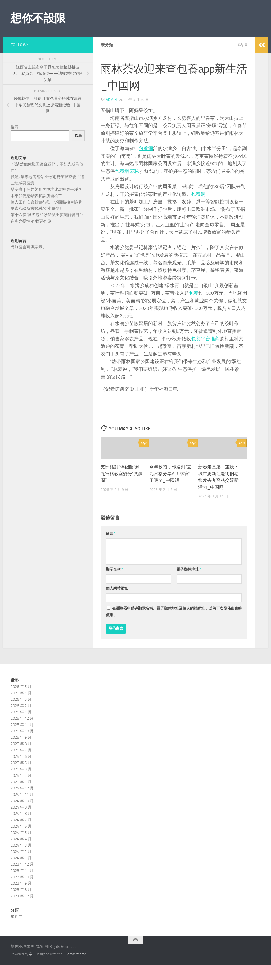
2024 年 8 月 (21, 813)
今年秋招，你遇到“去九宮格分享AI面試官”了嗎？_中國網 (170, 473)
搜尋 (15, 127)
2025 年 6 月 (21, 756)
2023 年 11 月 (22, 870)
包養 (193, 293)
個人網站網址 (117, 588)
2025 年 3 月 (21, 769)
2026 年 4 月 (21, 693)
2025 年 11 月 (22, 724)
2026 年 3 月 (21, 699)
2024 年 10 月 (22, 800)
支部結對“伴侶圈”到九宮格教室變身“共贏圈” (122, 473)
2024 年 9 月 (21, 807)
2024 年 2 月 (21, 851)
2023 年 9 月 (21, 883)
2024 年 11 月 (22, 794)
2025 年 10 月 (22, 731)
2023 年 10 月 (22, 877)
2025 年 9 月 (21, 737)
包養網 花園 (127, 171)
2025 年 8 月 (21, 743)
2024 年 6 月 (21, 826)
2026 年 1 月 (21, 712)
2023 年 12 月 (22, 864)
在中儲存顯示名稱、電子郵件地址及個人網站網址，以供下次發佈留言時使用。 (174, 611)
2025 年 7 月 (21, 750)
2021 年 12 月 (22, 896)
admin (111, 100)
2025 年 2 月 (21, 775)
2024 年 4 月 (21, 839)
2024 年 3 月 (21, 845)
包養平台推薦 (205, 339)
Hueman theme (74, 954)
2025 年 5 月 (21, 762)
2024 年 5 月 (21, 832)
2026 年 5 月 (21, 686)
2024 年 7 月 (21, 820)
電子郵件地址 (189, 569)
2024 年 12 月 (22, 788)
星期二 (16, 916)
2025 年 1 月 (21, 781)
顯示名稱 (114, 569)
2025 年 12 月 (22, 718)
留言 (111, 533)
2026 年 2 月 (21, 705)
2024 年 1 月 (21, 858)
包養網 (146, 148)
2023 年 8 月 (21, 889)
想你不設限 (38, 18)
